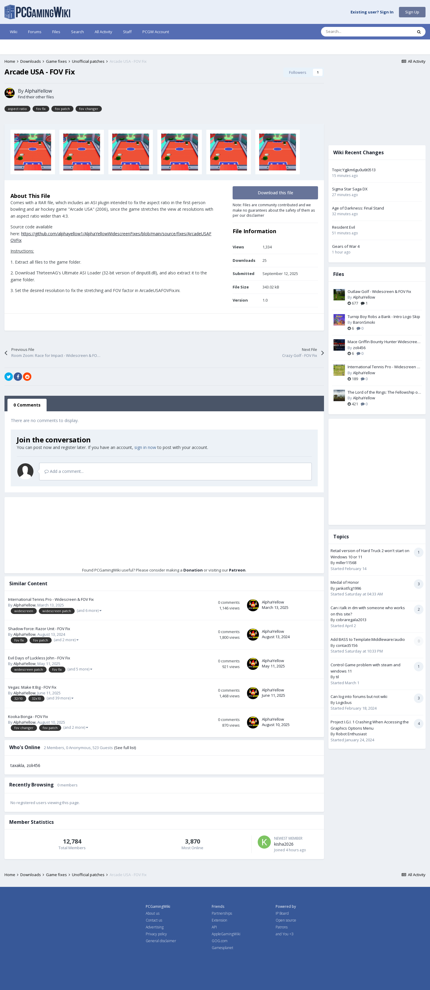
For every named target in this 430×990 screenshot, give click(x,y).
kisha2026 (284, 844)
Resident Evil (343, 227)
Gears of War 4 (346, 246)
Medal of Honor (345, 582)
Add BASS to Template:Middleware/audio (368, 639)
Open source (286, 920)
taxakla (17, 765)
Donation (193, 570)
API (214, 927)
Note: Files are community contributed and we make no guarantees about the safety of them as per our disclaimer (274, 210)
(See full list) (125, 747)
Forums (35, 31)
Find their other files (36, 97)
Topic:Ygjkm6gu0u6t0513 (354, 169)
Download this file (275, 192)
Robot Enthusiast (351, 734)
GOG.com (220, 940)
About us (152, 913)
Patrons (282, 927)
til (337, 676)
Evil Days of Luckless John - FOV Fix (39, 658)
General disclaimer (161, 940)
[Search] (354, 31)
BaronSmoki (364, 322)
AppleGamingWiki (226, 933)
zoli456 (33, 765)
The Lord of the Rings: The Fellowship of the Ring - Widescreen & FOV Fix (383, 392)
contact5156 (346, 645)
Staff (127, 31)
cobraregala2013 (351, 619)
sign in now (145, 447)
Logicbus (344, 702)
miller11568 (346, 562)
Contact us (154, 920)
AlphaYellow (38, 91)
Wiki (13, 31)
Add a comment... (64, 471)
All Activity (103, 31)
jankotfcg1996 (348, 588)
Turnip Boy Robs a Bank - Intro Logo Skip (384, 316)
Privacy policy (156, 933)
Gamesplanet (222, 947)
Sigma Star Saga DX (350, 189)
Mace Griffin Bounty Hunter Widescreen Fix (384, 342)
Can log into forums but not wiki (359, 696)
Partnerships (222, 913)
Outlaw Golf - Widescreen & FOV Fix (379, 291)
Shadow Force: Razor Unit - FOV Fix (39, 628)
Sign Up (412, 12)
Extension (219, 920)
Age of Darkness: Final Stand (358, 208)
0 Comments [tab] (27, 405)
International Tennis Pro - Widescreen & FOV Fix (51, 599)
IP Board (282, 913)
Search (77, 31)
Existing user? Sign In (372, 12)
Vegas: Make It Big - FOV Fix (32, 687)
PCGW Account (155, 31)
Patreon (237, 570)
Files (56, 31)
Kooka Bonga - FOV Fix (28, 716)
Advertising (155, 927)
